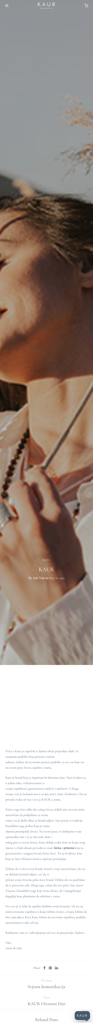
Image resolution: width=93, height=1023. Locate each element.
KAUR (82, 1015)
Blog (46, 560)
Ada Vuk (38, 578)
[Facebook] (44, 968)
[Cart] (86, 6)
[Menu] (7, 6)
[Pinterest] (50, 968)
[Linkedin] (56, 968)
